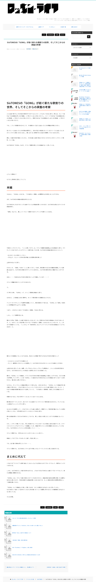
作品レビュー (35, 49)
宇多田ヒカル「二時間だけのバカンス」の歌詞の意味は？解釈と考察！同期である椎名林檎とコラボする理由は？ (85, 84)
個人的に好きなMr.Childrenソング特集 (85, 76)
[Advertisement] (36, 60)
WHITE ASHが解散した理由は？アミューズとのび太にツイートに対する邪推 (85, 113)
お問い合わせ (74, 27)
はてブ (62, 34)
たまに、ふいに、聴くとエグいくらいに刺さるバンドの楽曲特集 (85, 127)
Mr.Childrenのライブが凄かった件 (85, 68)
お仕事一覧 (63, 27)
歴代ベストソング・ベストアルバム (24, 27)
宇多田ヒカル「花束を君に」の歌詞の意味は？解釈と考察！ (85, 106)
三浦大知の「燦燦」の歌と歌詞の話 (19, 540)
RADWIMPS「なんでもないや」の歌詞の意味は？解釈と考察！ (85, 134)
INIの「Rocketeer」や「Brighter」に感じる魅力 (22, 547)
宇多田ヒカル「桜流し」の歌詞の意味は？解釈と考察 (85, 119)
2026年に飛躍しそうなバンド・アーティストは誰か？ (85, 90)
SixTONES (29, 49)
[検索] (82, 36)
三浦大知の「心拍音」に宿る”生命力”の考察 (56, 567)
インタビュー (52, 27)
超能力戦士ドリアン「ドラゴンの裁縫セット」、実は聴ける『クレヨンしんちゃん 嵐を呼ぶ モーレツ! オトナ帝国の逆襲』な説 (21, 567)
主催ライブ (41, 27)
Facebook (50, 34)
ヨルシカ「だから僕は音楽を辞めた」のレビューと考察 (24, 518)
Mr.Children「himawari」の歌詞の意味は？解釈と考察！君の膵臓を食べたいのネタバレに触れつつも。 (85, 99)
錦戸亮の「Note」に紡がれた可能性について (21, 532)
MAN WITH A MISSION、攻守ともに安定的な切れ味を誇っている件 (26, 554)
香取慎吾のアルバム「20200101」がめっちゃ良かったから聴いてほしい (27, 525)
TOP (17, 579)
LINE (57, 34)
